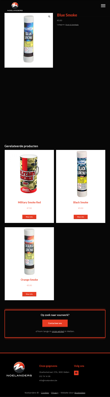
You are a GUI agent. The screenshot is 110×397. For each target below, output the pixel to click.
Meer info (29, 217)
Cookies (45, 392)
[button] (49, 16)
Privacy (54, 392)
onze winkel (58, 331)
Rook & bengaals (72, 25)
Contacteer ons (55, 323)
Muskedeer (79, 392)
